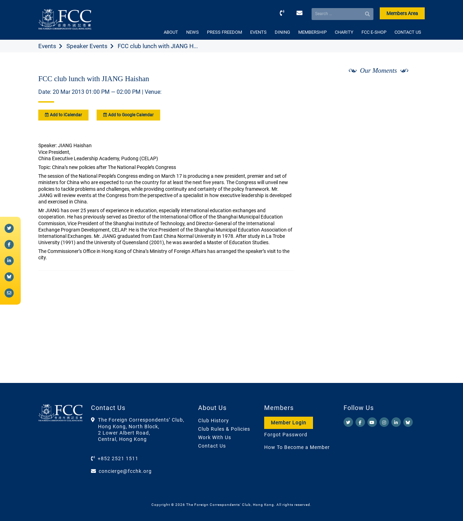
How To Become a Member (297, 447)
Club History (213, 420)
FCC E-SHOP (373, 32)
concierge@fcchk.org (125, 471)
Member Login (288, 422)
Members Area (402, 13)
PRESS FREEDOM (224, 32)
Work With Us (214, 437)
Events (47, 46)
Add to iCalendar (63, 114)
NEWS (192, 32)
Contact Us (212, 446)
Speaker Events (86, 46)
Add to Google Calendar (128, 114)
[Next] (411, 89)
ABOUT (171, 32)
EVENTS (258, 32)
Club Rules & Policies (224, 429)
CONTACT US (407, 32)
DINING (282, 32)
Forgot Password (285, 434)
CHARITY (344, 32)
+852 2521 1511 (118, 458)
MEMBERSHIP (312, 32)
